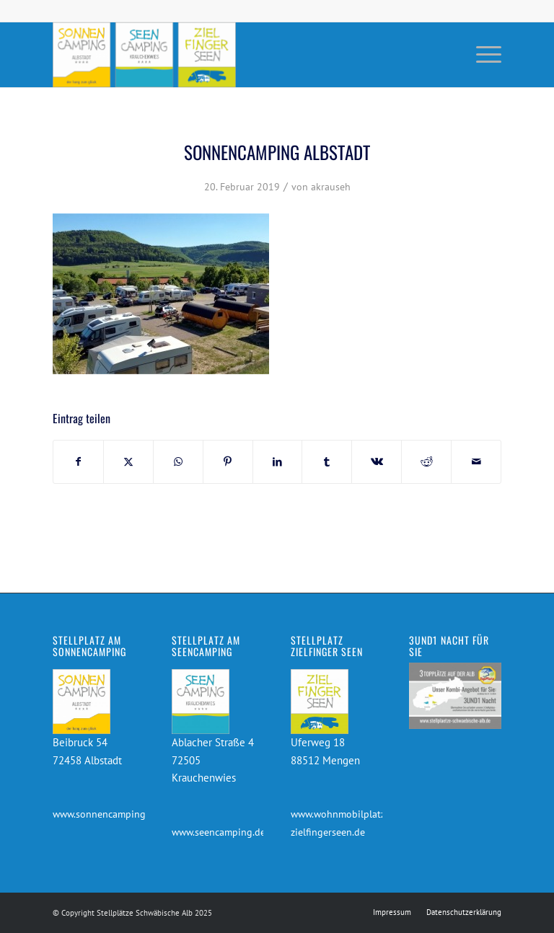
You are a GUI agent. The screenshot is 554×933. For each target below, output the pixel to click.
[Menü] (481, 54)
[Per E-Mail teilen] (476, 462)
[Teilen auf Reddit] (426, 462)
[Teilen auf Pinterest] (227, 462)
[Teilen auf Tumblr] (326, 462)
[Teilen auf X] (128, 462)
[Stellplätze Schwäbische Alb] (144, 54)
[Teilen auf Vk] (376, 462)
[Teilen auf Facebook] (78, 462)
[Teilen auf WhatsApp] (178, 462)
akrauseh (331, 186)
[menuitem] (481, 54)
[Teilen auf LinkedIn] (277, 462)
